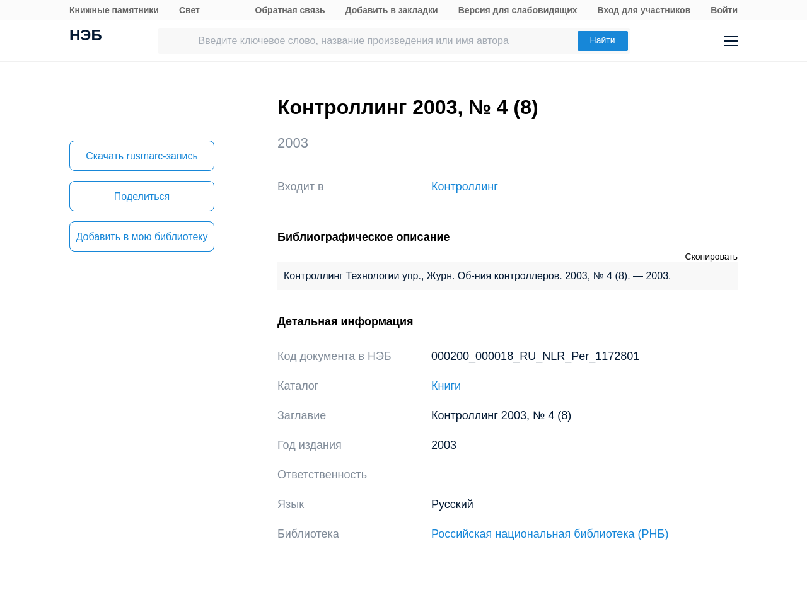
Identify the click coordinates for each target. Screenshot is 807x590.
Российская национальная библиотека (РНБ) (549, 534)
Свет (189, 10)
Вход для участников (644, 10)
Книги (446, 385)
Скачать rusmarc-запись (142, 156)
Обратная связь (290, 10)
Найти (602, 40)
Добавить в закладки (391, 10)
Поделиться (142, 196)
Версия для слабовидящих (518, 10)
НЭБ (85, 36)
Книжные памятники (114, 10)
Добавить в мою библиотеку (141, 236)
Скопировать (711, 257)
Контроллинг (464, 186)
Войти (724, 10)
